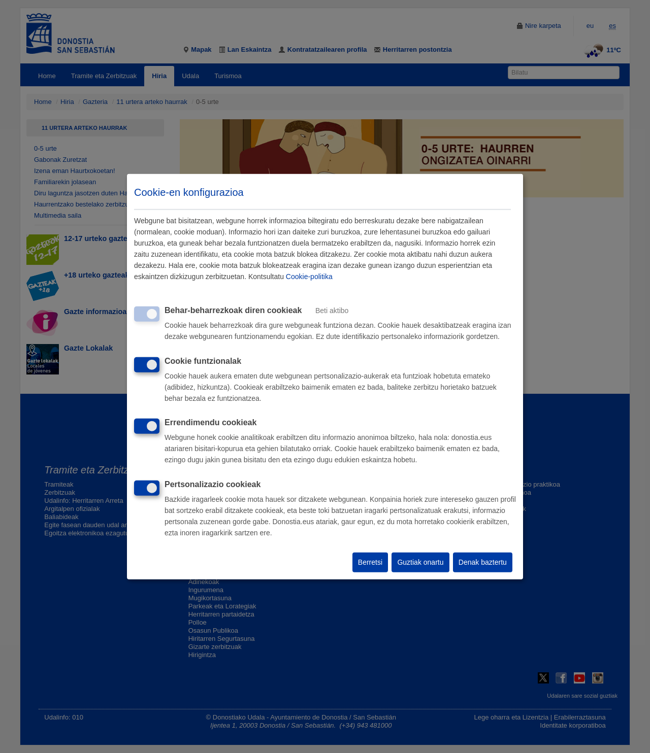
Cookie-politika (309, 276)
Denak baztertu (483, 562)
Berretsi (370, 562)
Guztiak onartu (420, 562)
